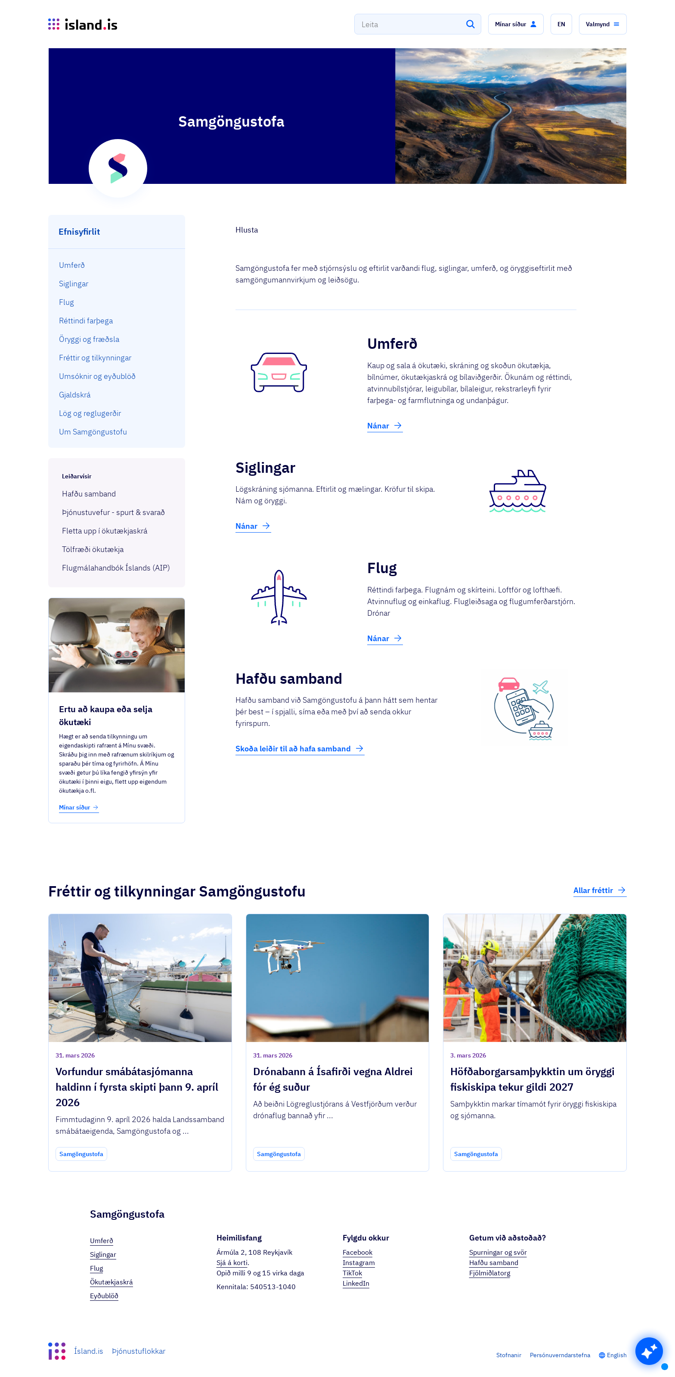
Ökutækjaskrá (111, 1282)
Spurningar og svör (498, 1252)
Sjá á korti (232, 1262)
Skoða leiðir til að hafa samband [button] (300, 748)
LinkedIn (356, 1283)
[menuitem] (117, 265)
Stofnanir (508, 1355)
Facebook (357, 1252)
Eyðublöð (104, 1295)
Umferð (101, 1240)
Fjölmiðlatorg (489, 1272)
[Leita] (470, 24)
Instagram (359, 1262)
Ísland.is (88, 1351)
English (617, 1355)
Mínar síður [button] (79, 807)
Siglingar (103, 1254)
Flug (96, 1268)
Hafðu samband (493, 1262)
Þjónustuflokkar (138, 1351)
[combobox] (417, 24)
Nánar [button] (385, 425)
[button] (516, 24)
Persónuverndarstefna (560, 1355)
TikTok (352, 1272)
